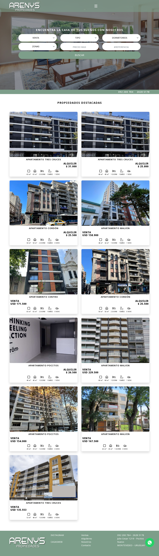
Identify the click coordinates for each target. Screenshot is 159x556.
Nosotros (86, 541)
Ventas (84, 535)
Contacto (86, 545)
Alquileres (86, 538)
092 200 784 (125, 91)
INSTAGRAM (57, 535)
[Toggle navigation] (96, 6)
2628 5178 (143, 91)
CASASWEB (56, 541)
